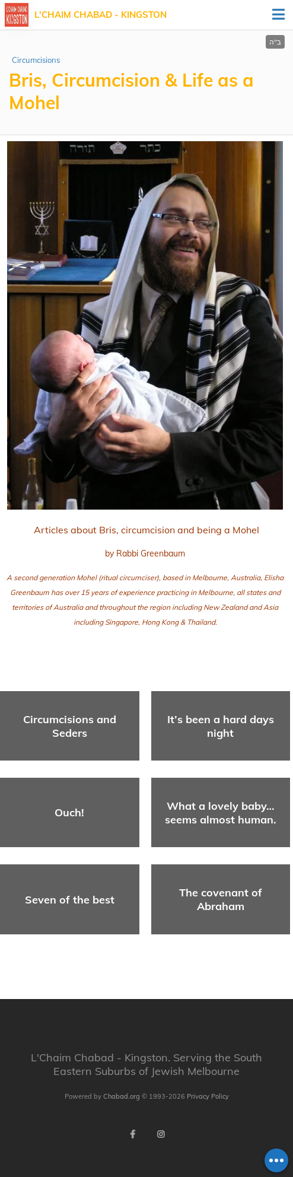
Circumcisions (36, 60)
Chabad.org (121, 1096)
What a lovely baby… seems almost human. (220, 812)
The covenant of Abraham (220, 899)
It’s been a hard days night (220, 726)
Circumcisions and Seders (69, 726)
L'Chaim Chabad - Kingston (100, 14)
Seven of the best (69, 899)
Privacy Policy (208, 1096)
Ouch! (69, 812)
